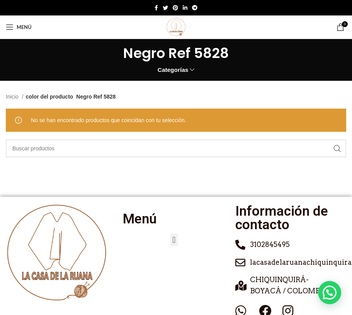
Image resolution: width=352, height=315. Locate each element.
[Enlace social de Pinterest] (175, 8)
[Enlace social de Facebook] (156, 8)
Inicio (13, 97)
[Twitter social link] (165, 8)
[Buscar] (176, 148)
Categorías (173, 70)
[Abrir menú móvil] (19, 27)
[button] (174, 239)
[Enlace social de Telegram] (195, 8)
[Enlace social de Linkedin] (185, 8)
